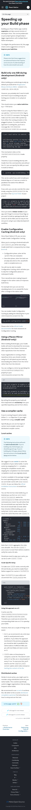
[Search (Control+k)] (28, 7)
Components (15, 745)
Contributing (15, 760)
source (4, 249)
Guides (15, 743)
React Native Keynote (21, 1)
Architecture (15, 750)
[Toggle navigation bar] (2, 7)
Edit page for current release (15, 714)
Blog (15, 775)
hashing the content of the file (14, 668)
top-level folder (17, 194)
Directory (15, 765)
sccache (19, 690)
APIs (15, 748)
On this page (6, 14)
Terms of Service (15, 794)
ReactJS (15, 789)
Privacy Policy (15, 792)
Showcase (15, 757)
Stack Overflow (15, 768)
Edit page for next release (15, 710)
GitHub (15, 782)
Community (15, 763)
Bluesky (15, 780)
